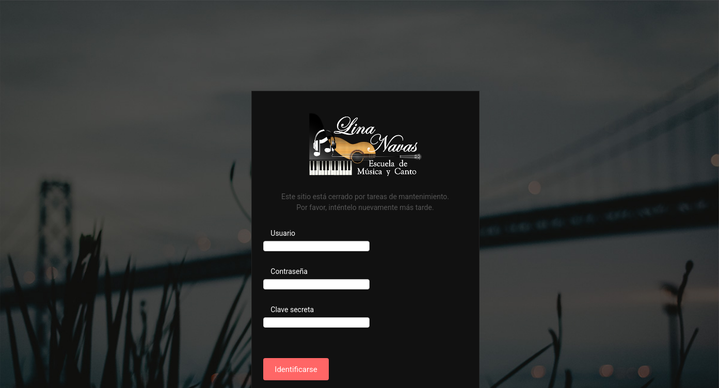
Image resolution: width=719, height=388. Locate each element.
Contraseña (289, 271)
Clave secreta (292, 309)
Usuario (282, 233)
